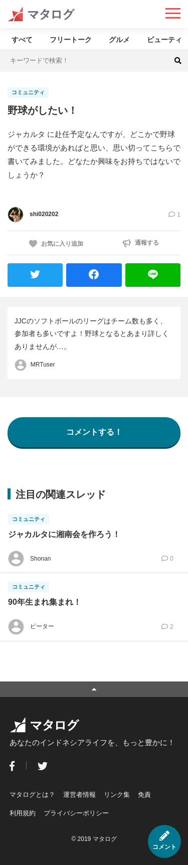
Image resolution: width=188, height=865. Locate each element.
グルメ (119, 40)
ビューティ (164, 40)
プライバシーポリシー (76, 813)
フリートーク (71, 40)
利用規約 (23, 813)
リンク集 (117, 794)
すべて (22, 40)
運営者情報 (79, 794)
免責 (144, 794)
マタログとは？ (32, 794)
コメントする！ (94, 432)
